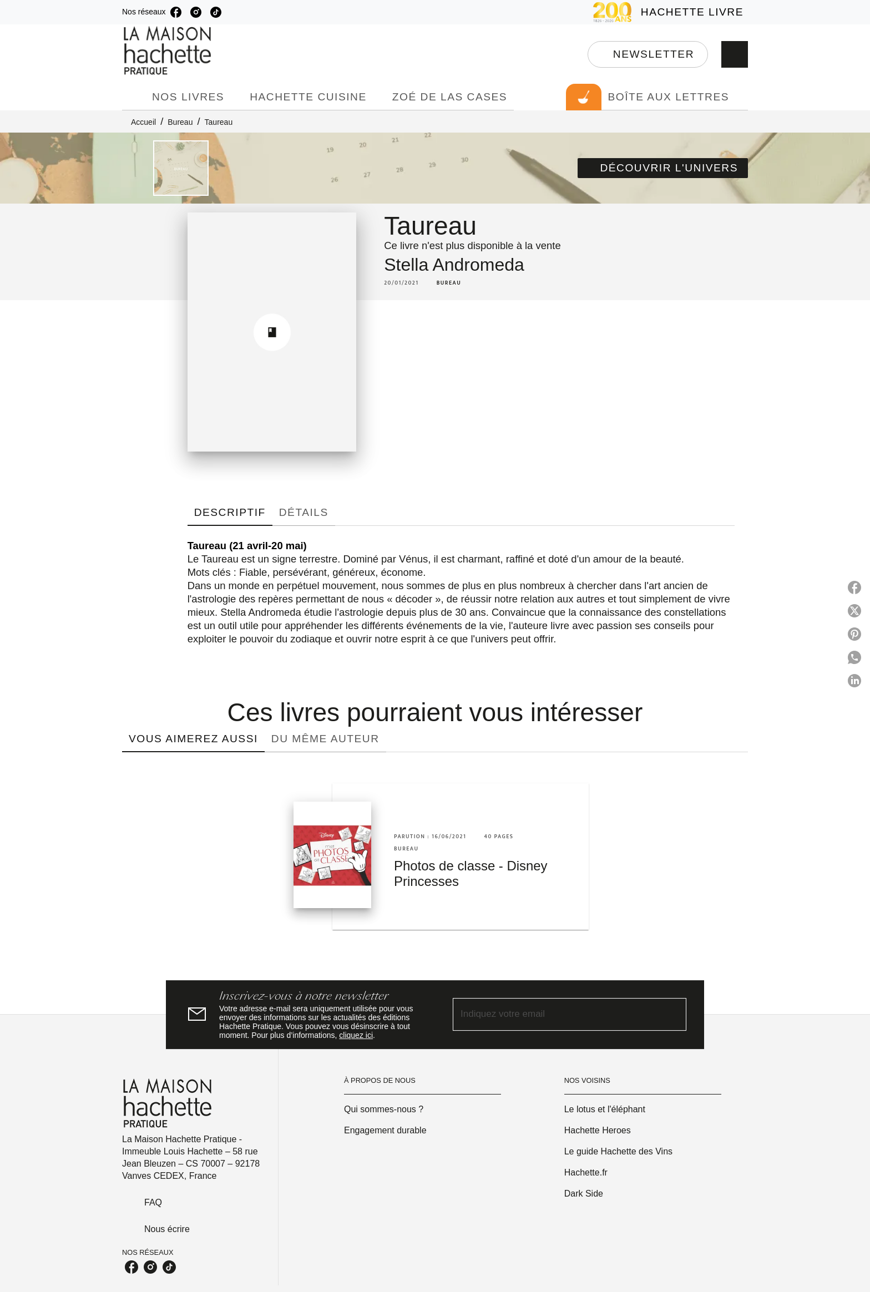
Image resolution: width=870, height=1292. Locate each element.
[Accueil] (168, 50)
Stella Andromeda (454, 265)
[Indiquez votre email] (556, 1015)
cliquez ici (356, 1035)
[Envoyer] (673, 1014)
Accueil (143, 122)
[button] (648, 54)
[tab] (133, 97)
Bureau (180, 122)
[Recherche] (734, 54)
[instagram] (196, 12)
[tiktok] (216, 12)
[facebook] (176, 12)
